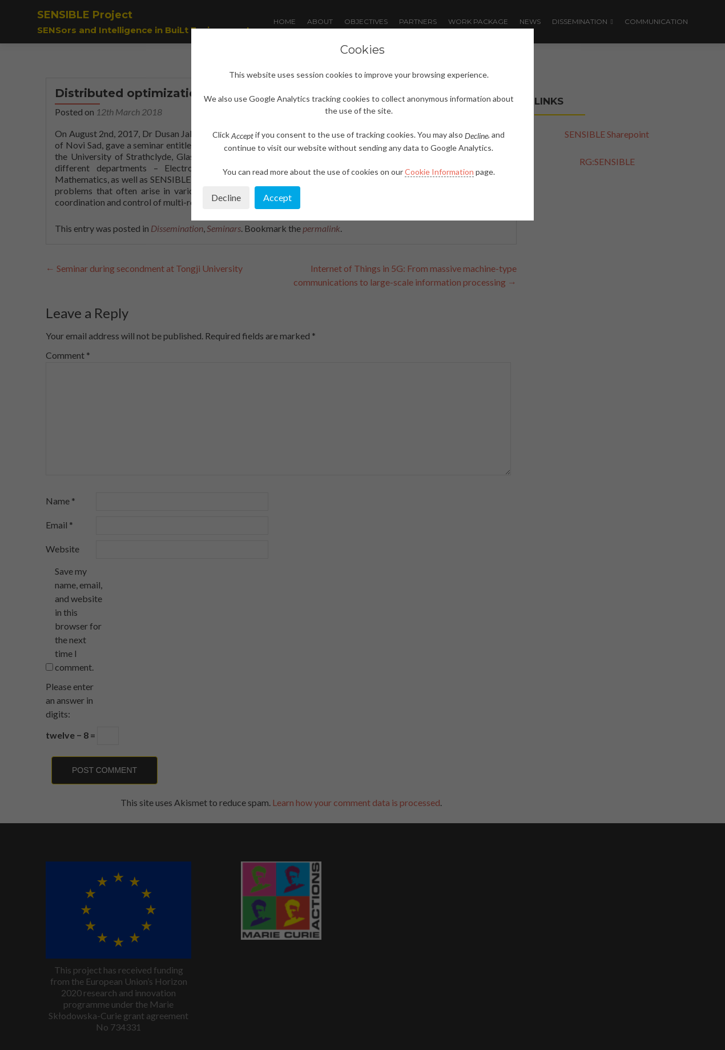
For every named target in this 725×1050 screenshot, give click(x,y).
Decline (226, 197)
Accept (277, 197)
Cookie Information (439, 172)
